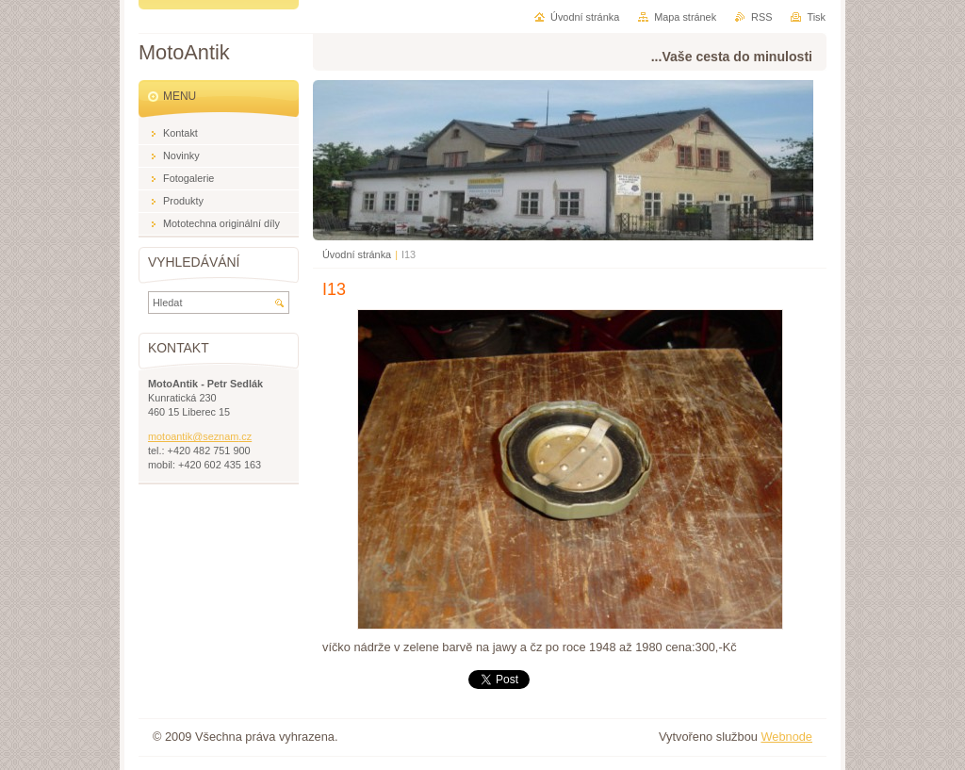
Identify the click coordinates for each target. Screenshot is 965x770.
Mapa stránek (685, 17)
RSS (761, 17)
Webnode (786, 736)
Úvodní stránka (356, 254)
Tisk (816, 17)
